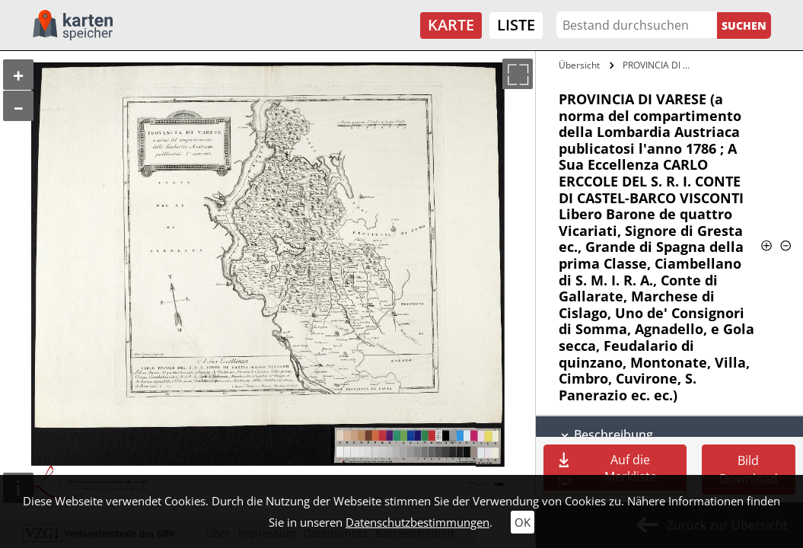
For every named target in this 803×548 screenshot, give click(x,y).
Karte (451, 24)
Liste (516, 24)
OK (523, 522)
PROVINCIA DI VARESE (658, 65)
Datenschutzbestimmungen (417, 522)
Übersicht (579, 65)
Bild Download (748, 469)
